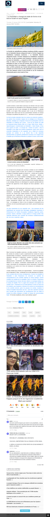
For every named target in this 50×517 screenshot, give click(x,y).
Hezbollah (16, 312)
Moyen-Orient (20, 13)
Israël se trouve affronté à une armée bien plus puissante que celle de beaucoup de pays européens (25, 243)
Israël (30, 312)
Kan (39, 315)
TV (41, 3)
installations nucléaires (13, 315)
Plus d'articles (25, 510)
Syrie (24, 312)
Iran (9, 312)
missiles (37, 312)
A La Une (13, 13)
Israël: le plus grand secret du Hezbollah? (19, 98)
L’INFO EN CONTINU (30, 13)
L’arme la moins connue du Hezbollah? (18, 162)
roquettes (32, 315)
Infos (8, 13)
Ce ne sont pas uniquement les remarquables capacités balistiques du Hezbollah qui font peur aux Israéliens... (25, 165)
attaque (24, 315)
